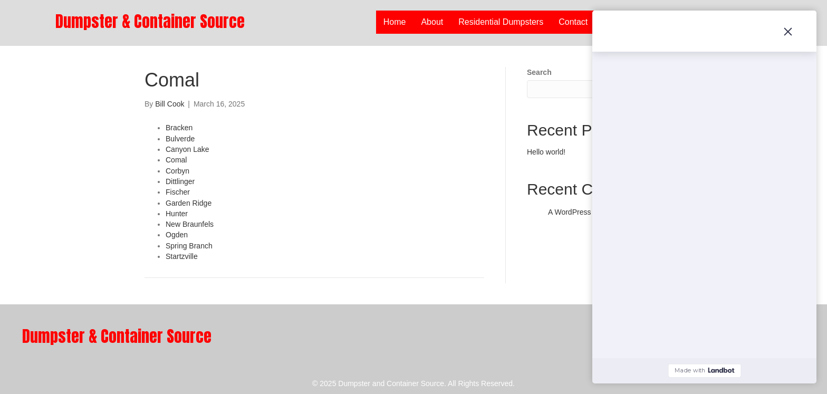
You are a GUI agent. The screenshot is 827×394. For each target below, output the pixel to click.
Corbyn (177, 171)
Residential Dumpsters (500, 21)
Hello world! (546, 152)
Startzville (182, 256)
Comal (176, 160)
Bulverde (180, 138)
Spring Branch (189, 246)
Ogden (177, 234)
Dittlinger (180, 181)
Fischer (178, 192)
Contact (573, 21)
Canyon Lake (187, 149)
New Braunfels (190, 224)
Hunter (177, 213)
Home (394, 21)
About (432, 21)
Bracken (179, 127)
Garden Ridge (188, 203)
